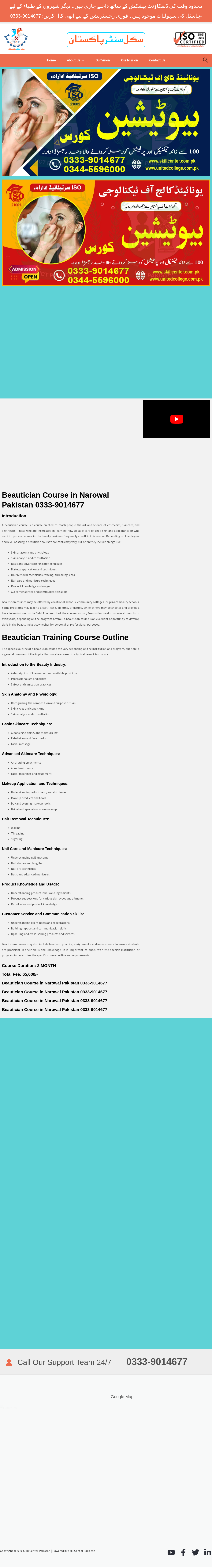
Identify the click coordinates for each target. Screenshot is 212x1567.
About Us (75, 60)
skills (5, 624)
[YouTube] (171, 1552)
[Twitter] (195, 1552)
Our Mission (129, 60)
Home (51, 60)
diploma (63, 607)
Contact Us (157, 60)
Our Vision (102, 60)
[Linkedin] (207, 1552)
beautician (34, 542)
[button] (82, 60)
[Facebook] (183, 1552)
